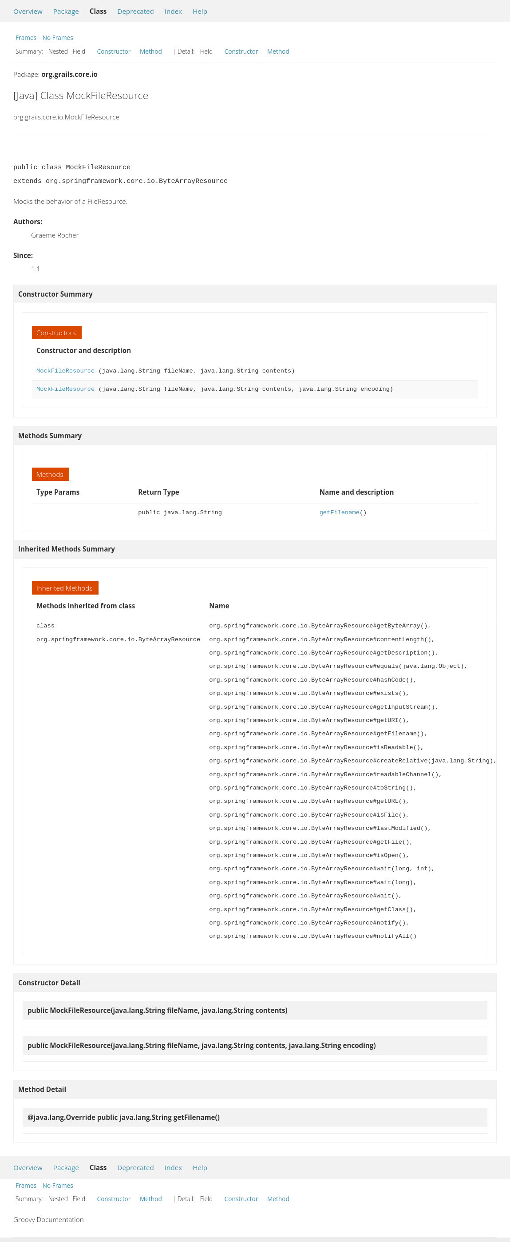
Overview (28, 11)
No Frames (58, 37)
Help (200, 11)
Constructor (114, 51)
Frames (26, 37)
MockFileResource (65, 371)
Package (66, 11)
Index (173, 11)
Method (151, 51)
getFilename (340, 512)
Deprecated (135, 11)
